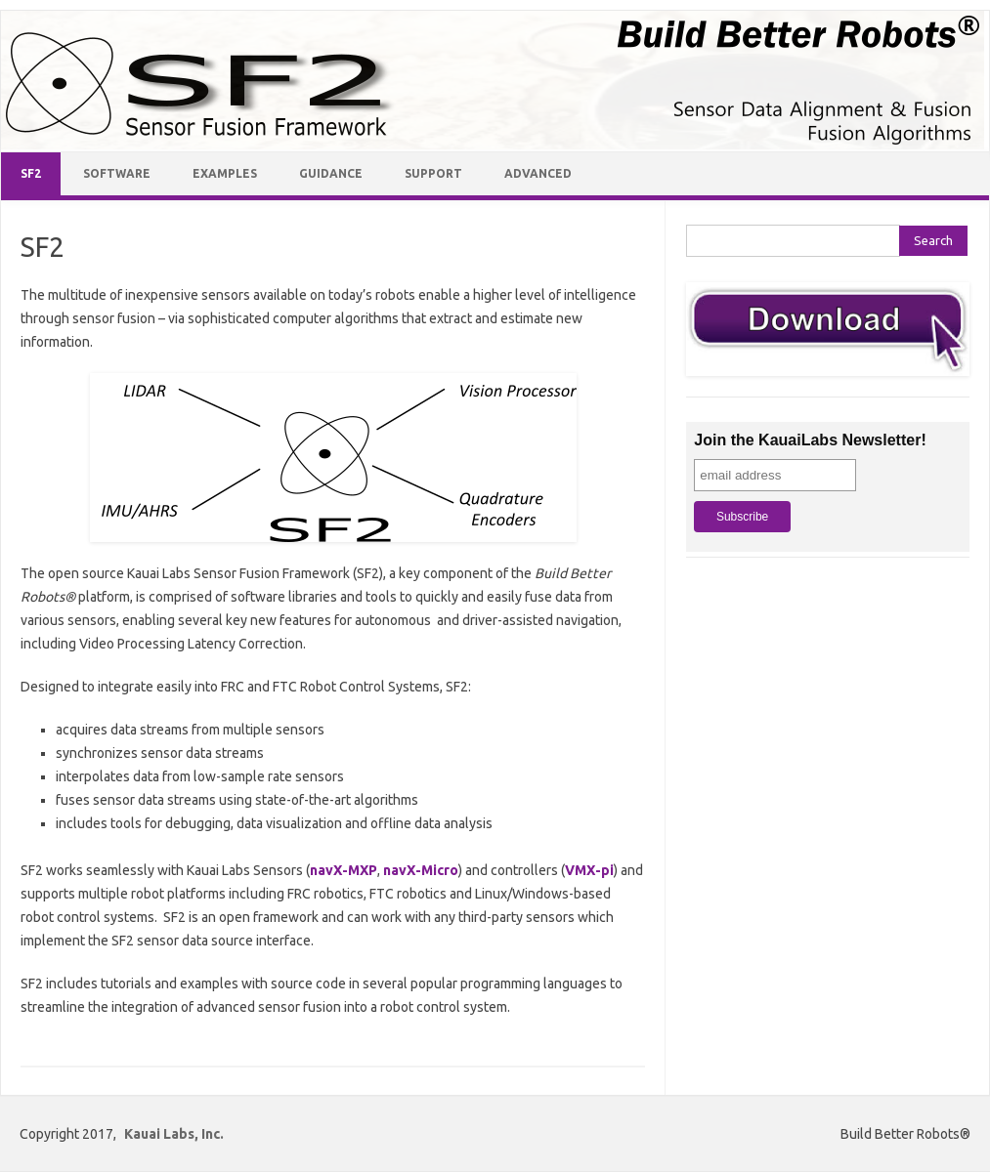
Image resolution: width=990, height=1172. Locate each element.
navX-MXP (343, 870)
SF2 (31, 173)
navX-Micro (420, 870)
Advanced (538, 173)
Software (117, 173)
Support (433, 173)
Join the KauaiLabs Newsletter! (809, 440)
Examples (225, 173)
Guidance (331, 173)
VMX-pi (589, 870)
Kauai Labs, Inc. (174, 1134)
